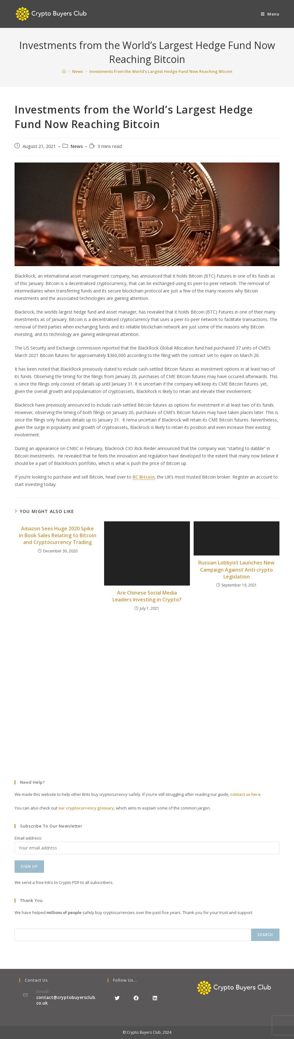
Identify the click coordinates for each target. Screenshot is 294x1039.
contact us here (245, 794)
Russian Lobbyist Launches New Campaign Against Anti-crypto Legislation (236, 569)
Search (265, 934)
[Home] (64, 71)
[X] (116, 997)
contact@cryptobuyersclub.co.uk (66, 1000)
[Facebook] (135, 997)
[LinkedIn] (154, 997)
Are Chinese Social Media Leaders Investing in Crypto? (147, 596)
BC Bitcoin (144, 477)
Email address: (28, 838)
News (77, 146)
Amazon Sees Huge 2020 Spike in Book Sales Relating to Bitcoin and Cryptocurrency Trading (57, 535)
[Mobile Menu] (270, 14)
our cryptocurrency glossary (86, 808)
